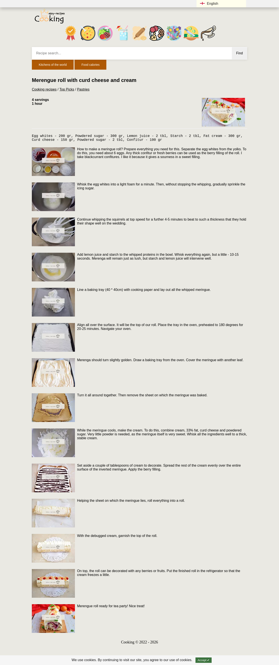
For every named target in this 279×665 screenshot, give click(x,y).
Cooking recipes (44, 89)
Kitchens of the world (53, 64)
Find (239, 53)
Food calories (90, 64)
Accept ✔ (203, 660)
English (209, 3)
